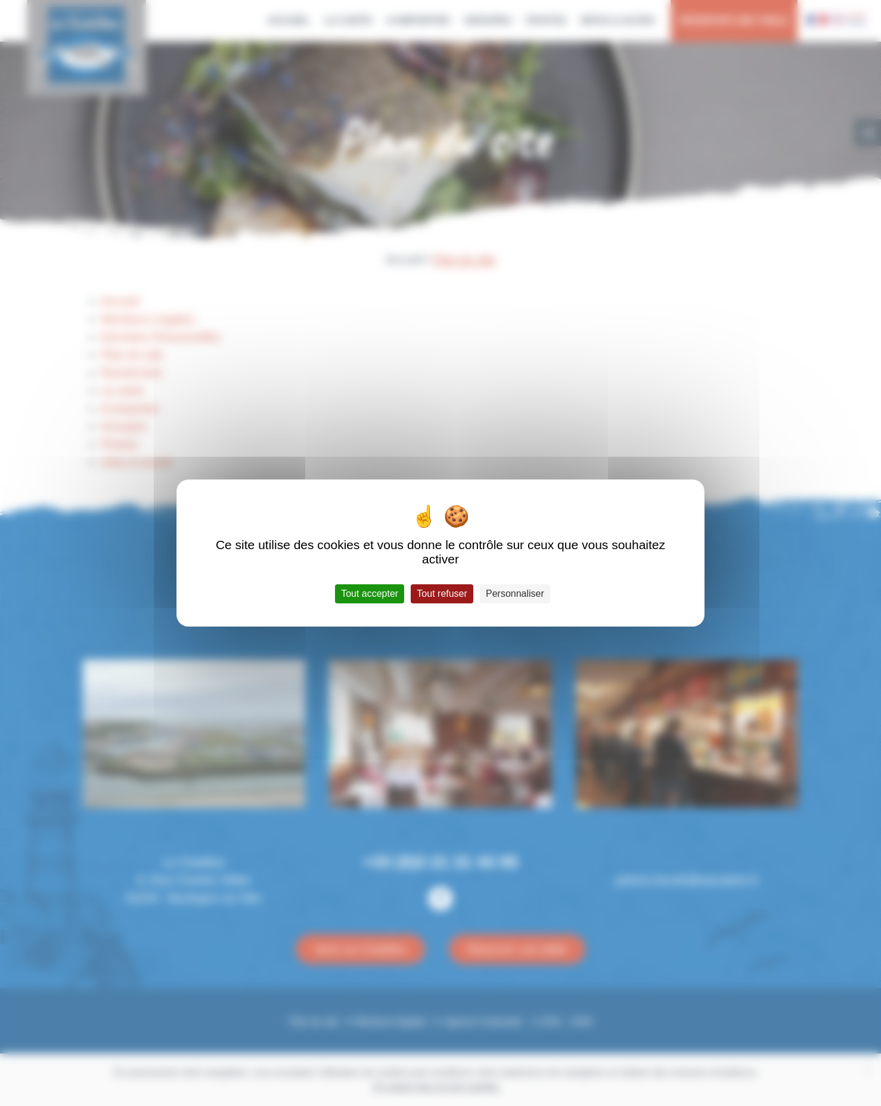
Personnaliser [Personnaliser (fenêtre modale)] (515, 593)
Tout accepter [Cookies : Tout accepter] (369, 593)
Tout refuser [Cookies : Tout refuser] (442, 593)
